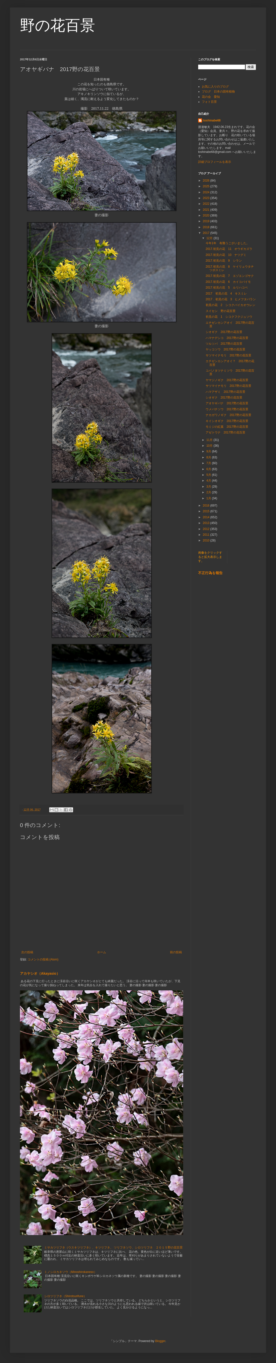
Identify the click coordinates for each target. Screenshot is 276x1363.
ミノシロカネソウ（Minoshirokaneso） (70, 1272)
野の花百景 (57, 25)
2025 (206, 186)
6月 (209, 469)
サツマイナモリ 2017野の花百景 (228, 355)
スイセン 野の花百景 (221, 311)
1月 (209, 498)
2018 (206, 227)
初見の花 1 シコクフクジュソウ (229, 316)
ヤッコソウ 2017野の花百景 (225, 349)
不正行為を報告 (210, 573)
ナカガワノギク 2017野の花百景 (228, 415)
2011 (206, 534)
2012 (206, 529)
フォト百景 (209, 102)
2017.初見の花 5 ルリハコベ (227, 287)
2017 (206, 233)
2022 (206, 204)
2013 (206, 523)
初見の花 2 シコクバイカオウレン (232, 305)
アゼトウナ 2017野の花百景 (225, 432)
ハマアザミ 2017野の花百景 (225, 392)
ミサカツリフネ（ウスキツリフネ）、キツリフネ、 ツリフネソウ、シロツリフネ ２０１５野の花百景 (113, 1247)
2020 (206, 215)
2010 (206, 540)
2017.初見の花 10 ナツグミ (226, 255)
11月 (210, 440)
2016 (206, 505)
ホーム (101, 952)
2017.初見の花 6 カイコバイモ (228, 282)
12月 (210, 238)
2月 (209, 492)
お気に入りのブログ (215, 86)
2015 (206, 511)
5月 (209, 475)
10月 (210, 445)
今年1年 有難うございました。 (227, 243)
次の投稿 (27, 952)
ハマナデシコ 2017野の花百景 (227, 338)
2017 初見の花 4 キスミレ (226, 293)
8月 (209, 457)
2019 (206, 221)
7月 (209, 463)
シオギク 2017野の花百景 (224, 332)
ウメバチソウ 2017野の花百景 (227, 409)
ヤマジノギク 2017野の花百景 (227, 380)
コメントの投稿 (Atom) (43, 959)
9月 (209, 451)
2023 (206, 198)
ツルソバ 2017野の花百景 (224, 343)
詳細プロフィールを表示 (214, 162)
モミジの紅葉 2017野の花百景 (227, 426)
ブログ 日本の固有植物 (218, 91)
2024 (206, 192)
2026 (206, 180)
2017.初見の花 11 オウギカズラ (229, 249)
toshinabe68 (212, 120)
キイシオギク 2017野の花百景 (227, 421)
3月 (209, 486)
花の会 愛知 (211, 97)
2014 (206, 517)
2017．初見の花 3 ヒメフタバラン (231, 299)
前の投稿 (176, 952)
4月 (209, 480)
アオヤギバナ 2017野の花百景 (227, 403)
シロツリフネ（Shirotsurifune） (65, 1296)
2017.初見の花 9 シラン (224, 260)
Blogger (160, 1341)
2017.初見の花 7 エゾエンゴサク (230, 276)
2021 (206, 209)
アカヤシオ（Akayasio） (40, 973)
